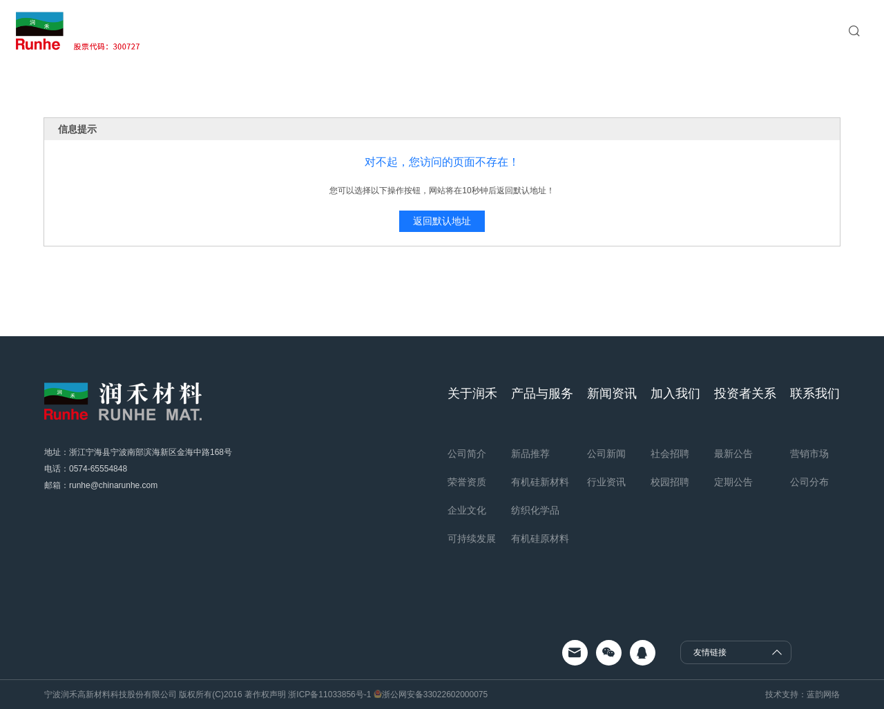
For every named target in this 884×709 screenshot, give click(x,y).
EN (818, 31)
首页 (289, 31)
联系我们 (648, 31)
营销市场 (809, 453)
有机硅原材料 (540, 538)
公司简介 (467, 453)
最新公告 (733, 453)
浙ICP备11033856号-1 (330, 694)
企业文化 (467, 510)
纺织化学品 (535, 510)
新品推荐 (530, 453)
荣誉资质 (467, 481)
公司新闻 (606, 453)
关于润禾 (336, 31)
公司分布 (809, 481)
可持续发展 (472, 538)
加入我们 (521, 31)
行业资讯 (606, 481)
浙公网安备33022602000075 (435, 694)
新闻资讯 (463, 31)
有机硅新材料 (540, 481)
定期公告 (733, 481)
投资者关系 (585, 31)
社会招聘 (670, 453)
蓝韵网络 (823, 694)
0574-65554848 (98, 469)
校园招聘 (670, 481)
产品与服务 (399, 31)
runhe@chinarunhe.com (113, 485)
